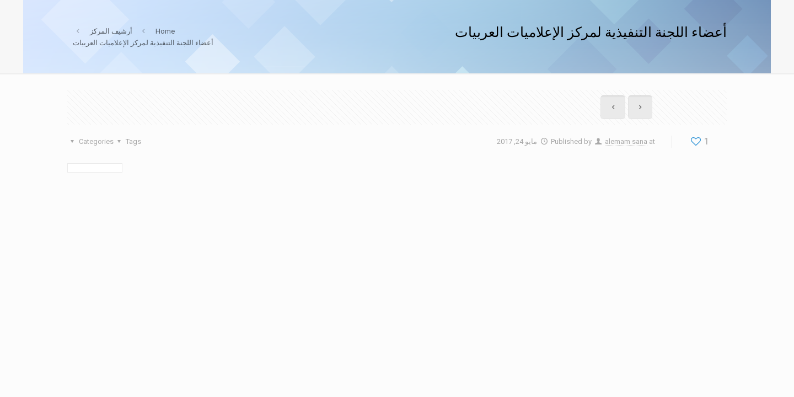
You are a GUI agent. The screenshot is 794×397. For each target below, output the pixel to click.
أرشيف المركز (111, 31)
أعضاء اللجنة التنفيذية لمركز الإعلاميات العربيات (143, 43)
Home (165, 31)
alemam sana (626, 141)
